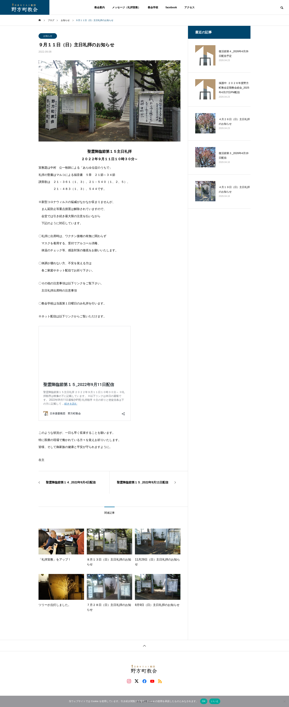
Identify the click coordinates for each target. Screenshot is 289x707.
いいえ (214, 701)
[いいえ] (284, 701)
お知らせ (47, 36)
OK (204, 701)
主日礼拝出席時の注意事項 (59, 290)
